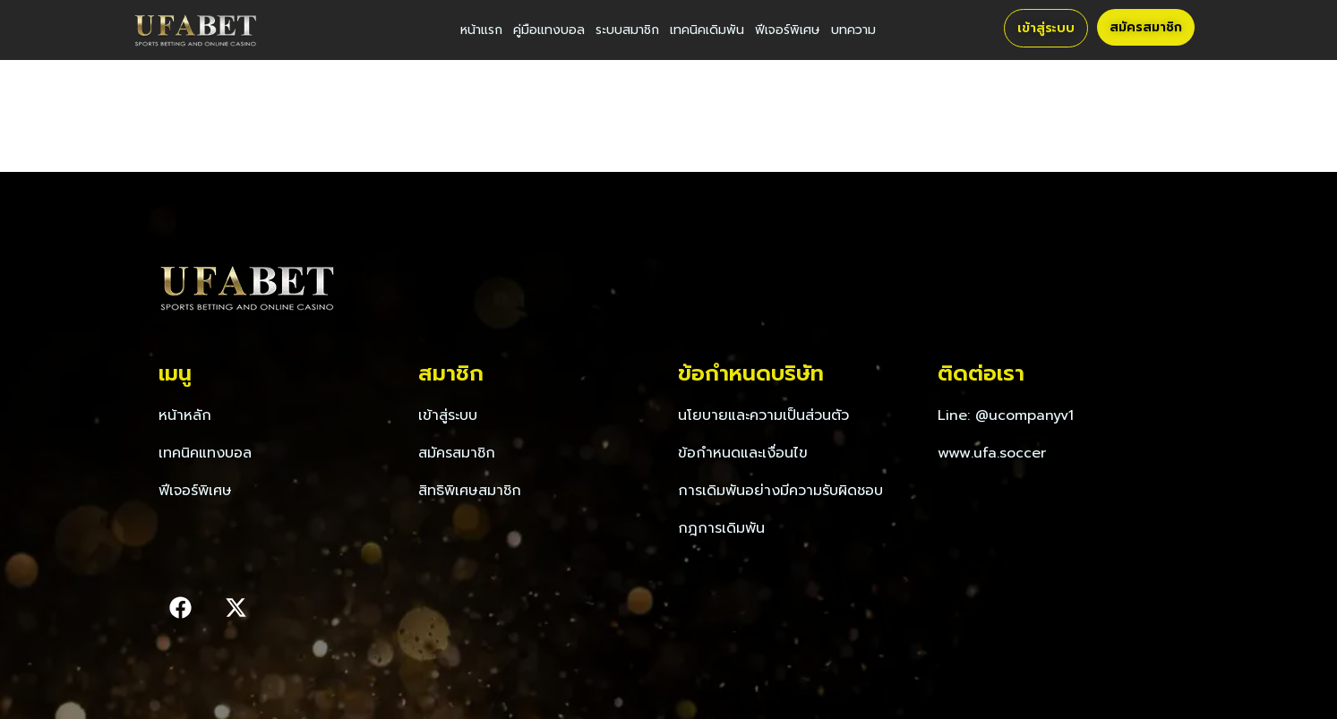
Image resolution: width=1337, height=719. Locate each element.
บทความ (853, 30)
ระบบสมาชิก (627, 30)
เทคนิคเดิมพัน (707, 30)
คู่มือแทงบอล (549, 30)
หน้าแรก (481, 30)
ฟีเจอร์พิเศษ (787, 30)
